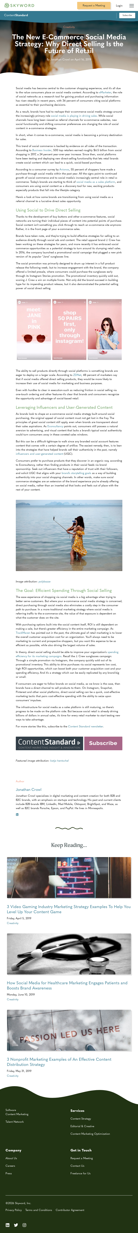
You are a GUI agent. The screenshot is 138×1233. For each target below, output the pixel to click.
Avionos (64, 169)
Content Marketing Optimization (90, 1134)
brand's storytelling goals (76, 473)
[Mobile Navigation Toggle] (131, 4)
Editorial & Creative (82, 1126)
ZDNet (77, 375)
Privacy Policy (13, 1210)
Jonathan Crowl (28, 789)
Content (16, 15)
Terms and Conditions (38, 1210)
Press (8, 1173)
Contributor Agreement (70, 1210)
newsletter (85, 726)
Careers (10, 1166)
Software (10, 1110)
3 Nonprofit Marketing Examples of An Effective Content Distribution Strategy (59, 1061)
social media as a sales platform (95, 182)
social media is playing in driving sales (74, 116)
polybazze (45, 581)
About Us (11, 1158)
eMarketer (105, 92)
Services (77, 1110)
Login (119, 5)
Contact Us (77, 1166)
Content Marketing (16, 1114)
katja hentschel (59, 760)
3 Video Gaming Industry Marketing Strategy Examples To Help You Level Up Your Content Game (69, 909)
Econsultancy (55, 426)
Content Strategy (80, 1118)
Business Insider (42, 150)
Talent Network (14, 1122)
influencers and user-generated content (39, 454)
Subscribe (127, 15)
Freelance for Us (80, 1173)
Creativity (12, 923)
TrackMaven (23, 633)
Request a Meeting (94, 5)
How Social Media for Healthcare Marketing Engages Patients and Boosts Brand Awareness (67, 985)
